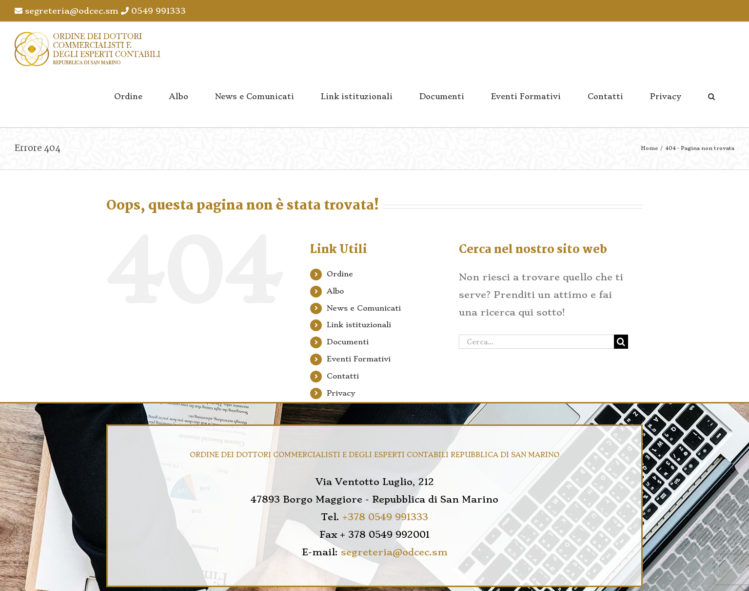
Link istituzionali (359, 324)
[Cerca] (621, 342)
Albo (335, 291)
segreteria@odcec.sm (66, 11)
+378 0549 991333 (385, 517)
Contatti (343, 376)
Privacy (341, 393)
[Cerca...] (536, 342)
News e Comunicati (364, 308)
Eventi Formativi (359, 359)
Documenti (348, 342)
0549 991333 (153, 11)
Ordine (340, 274)
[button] (711, 96)
